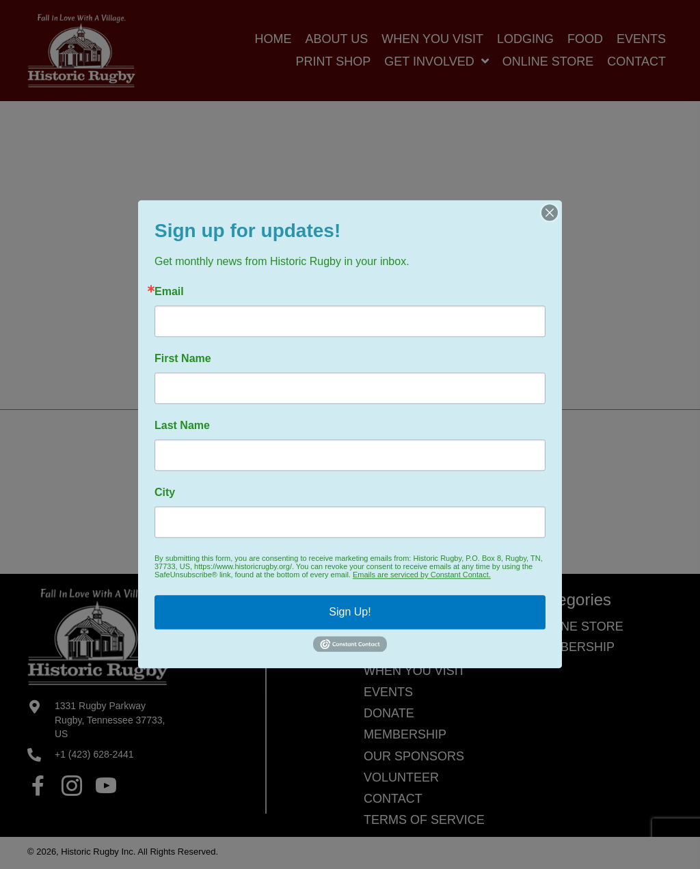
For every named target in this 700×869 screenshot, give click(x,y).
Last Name (182, 425)
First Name (182, 358)
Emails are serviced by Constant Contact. (422, 574)
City (164, 492)
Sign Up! (350, 612)
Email (169, 291)
